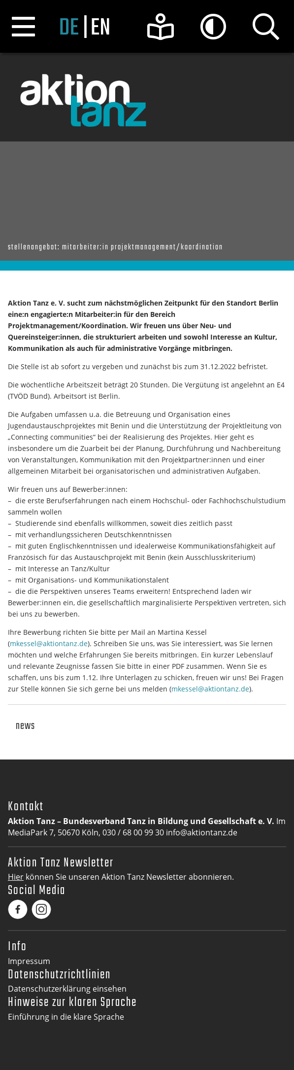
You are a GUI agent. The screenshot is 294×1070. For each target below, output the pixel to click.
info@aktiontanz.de (201, 832)
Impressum (29, 961)
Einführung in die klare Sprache (66, 1016)
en (100, 28)
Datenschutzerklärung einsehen (67, 988)
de (69, 28)
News (25, 726)
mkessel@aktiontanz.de (49, 643)
